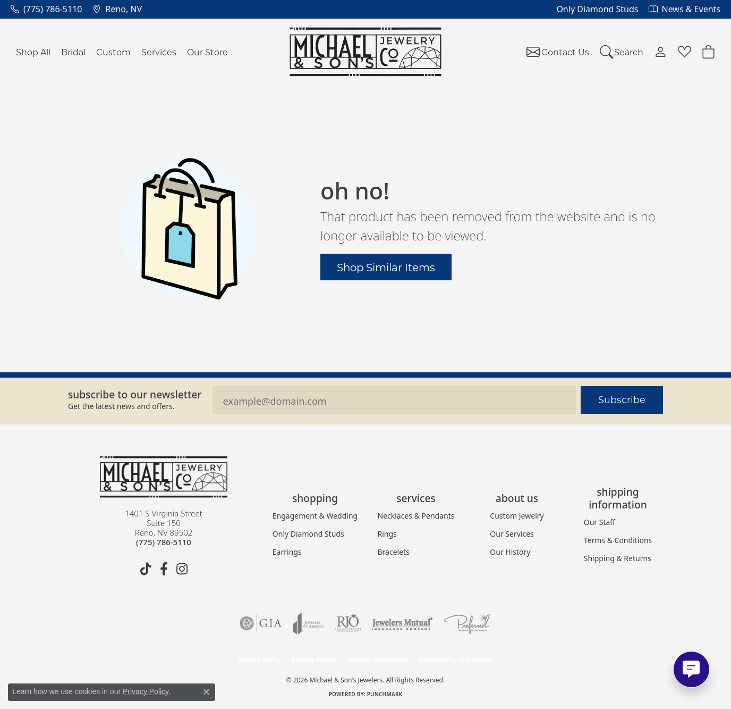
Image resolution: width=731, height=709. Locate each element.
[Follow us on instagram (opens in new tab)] (181, 569)
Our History (510, 552)
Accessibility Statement (455, 659)
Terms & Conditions (618, 540)
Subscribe (621, 400)
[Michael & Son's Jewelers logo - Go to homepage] (365, 52)
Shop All (33, 51)
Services (158, 51)
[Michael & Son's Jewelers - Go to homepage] (163, 477)
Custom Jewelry (516, 516)
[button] (622, 52)
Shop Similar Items (386, 267)
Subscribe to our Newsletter (135, 394)
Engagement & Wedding (315, 516)
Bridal (73, 51)
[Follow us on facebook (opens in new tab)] (163, 569)
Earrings (287, 552)
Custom (113, 51)
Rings (387, 534)
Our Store (207, 51)
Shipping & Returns (617, 558)
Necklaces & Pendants (416, 516)
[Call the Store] (163, 542)
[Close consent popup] (206, 692)
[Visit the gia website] (261, 623)
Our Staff (599, 522)
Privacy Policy (313, 659)
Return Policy (260, 659)
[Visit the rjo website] (348, 623)
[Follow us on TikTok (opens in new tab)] (145, 569)
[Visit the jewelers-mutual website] (402, 623)
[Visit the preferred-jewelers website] (467, 623)
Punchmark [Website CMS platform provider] (385, 694)
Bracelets (394, 552)
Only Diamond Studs (308, 534)
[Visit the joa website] (308, 623)
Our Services (511, 534)
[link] (46, 9)
